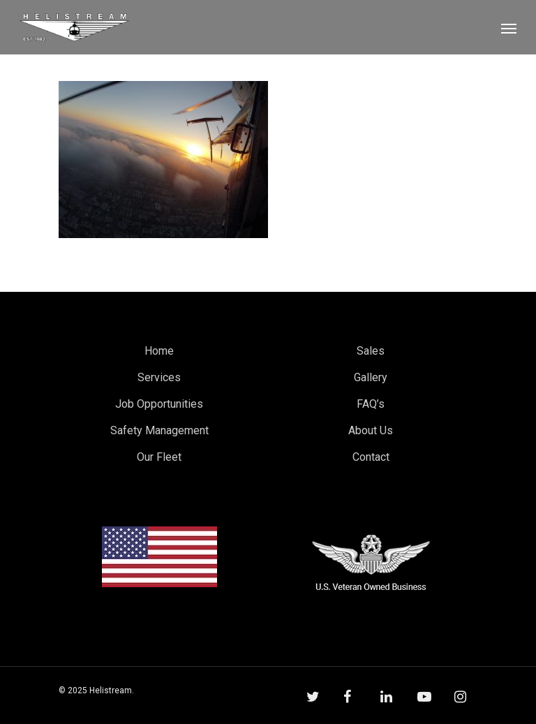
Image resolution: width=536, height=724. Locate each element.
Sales (371, 350)
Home (159, 350)
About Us (370, 430)
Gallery (370, 377)
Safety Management (159, 430)
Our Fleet (159, 457)
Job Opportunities (159, 404)
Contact (370, 457)
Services (159, 377)
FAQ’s (371, 404)
